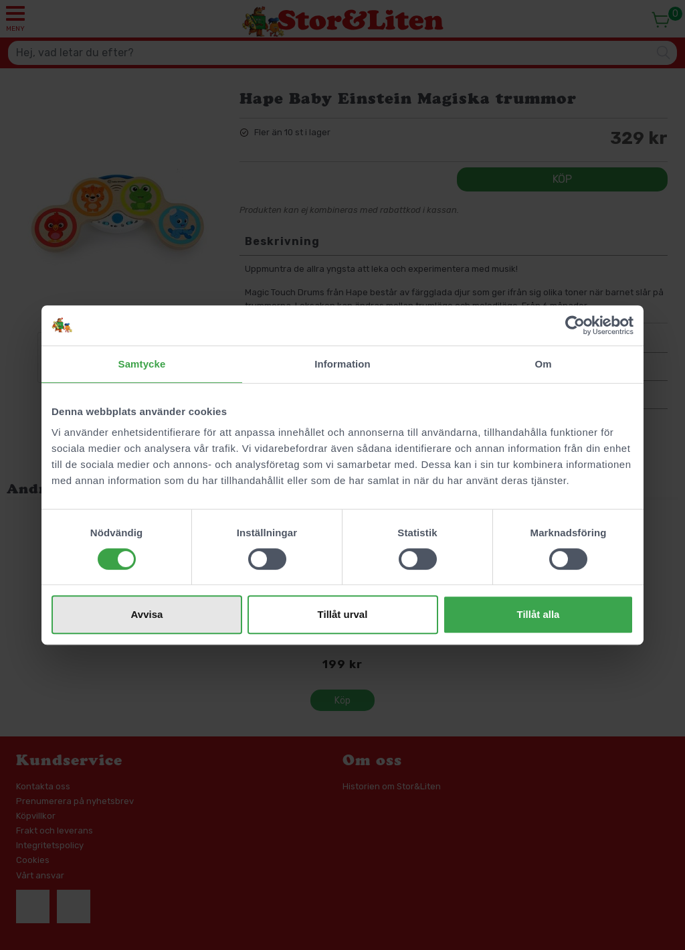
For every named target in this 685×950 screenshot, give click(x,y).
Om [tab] (542, 364)
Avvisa (147, 614)
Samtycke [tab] (142, 364)
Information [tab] (342, 364)
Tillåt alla (538, 614)
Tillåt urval (343, 614)
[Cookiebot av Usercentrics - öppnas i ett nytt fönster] (574, 325)
